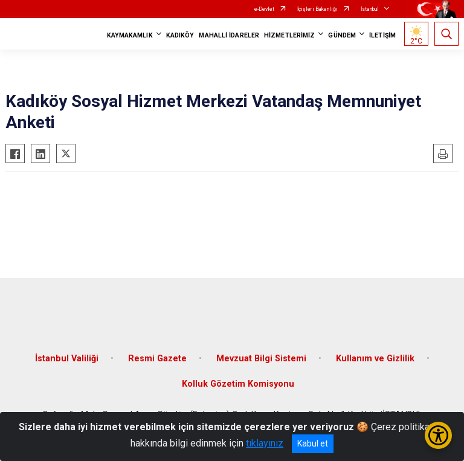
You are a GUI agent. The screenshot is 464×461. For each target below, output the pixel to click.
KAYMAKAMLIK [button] (130, 35)
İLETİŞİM (382, 35)
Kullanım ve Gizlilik (375, 358)
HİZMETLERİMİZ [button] (289, 35)
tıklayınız (264, 443)
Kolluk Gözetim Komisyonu (238, 384)
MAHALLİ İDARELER (229, 35)
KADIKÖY (180, 35)
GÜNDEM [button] (342, 35)
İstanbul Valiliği (66, 358)
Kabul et (312, 443)
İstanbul (370, 9)
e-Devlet (264, 9)
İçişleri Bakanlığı (317, 9)
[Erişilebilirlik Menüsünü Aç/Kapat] (438, 435)
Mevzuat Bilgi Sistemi (261, 358)
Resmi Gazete (157, 358)
